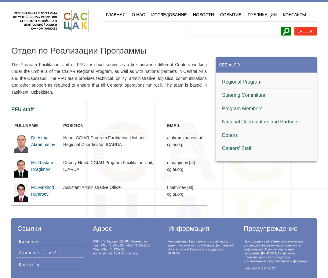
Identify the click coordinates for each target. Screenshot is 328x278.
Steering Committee (243, 95)
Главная (116, 14)
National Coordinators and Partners (260, 121)
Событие (231, 14)
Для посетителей (38, 253)
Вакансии (29, 241)
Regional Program (241, 82)
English (305, 31)
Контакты (294, 14)
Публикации (262, 14)
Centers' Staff (236, 148)
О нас (138, 14)
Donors (230, 135)
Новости (203, 14)
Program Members (242, 108)
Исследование (169, 14)
